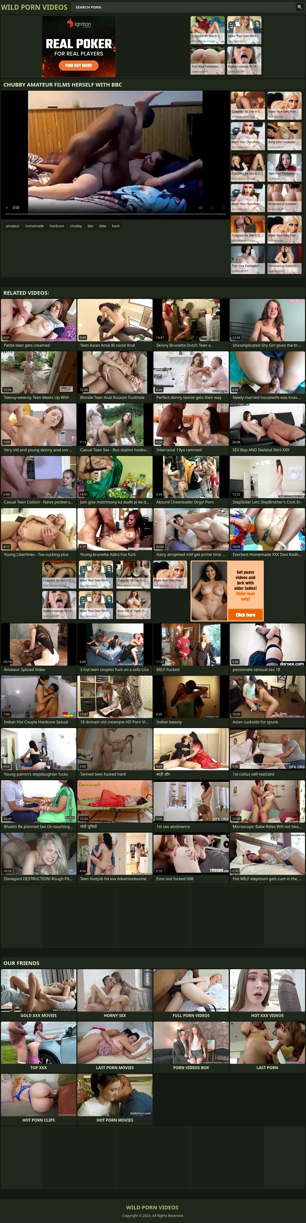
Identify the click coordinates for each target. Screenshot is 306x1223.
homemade (34, 226)
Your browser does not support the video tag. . (115, 155)
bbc (90, 226)
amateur (13, 226)
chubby (76, 226)
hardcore (57, 226)
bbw (102, 226)
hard (116, 226)
